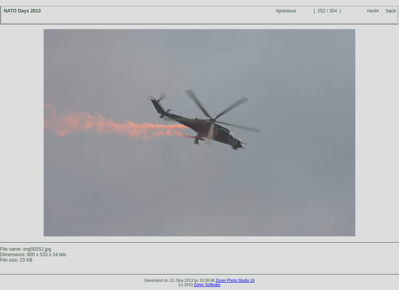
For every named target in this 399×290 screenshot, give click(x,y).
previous (287, 11)
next (372, 11)
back (391, 11)
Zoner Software (207, 285)
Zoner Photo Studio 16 (234, 280)
